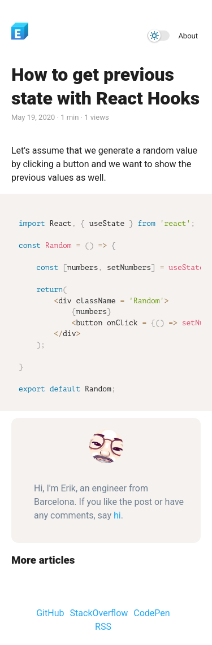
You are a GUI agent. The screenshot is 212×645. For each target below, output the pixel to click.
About (188, 36)
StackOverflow (99, 613)
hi (117, 515)
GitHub (50, 613)
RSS (103, 626)
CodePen (151, 613)
